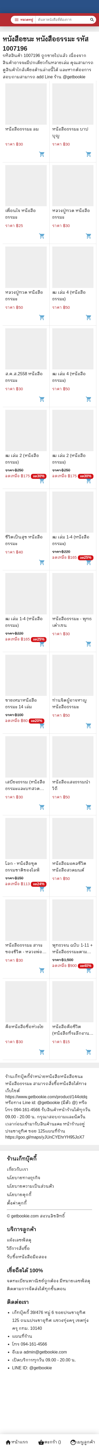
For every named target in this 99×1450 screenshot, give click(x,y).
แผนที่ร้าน (22, 1336)
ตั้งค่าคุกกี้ (17, 1203)
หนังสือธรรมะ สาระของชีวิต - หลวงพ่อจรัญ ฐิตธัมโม (24, 952)
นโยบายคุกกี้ (19, 1194)
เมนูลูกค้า (82, 1442)
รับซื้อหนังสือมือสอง (27, 1257)
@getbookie (40, 1368)
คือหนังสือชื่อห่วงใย (24, 1026)
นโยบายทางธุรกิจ (23, 1178)
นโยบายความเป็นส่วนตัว (30, 1186)
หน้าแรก (16, 1442)
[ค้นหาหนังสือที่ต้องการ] (92, 20)
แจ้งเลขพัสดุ (19, 1240)
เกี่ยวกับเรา (17, 1169)
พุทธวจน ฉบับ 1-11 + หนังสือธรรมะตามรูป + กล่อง (72, 952)
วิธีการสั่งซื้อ (18, 1248)
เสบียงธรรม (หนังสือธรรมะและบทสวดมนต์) (25, 788)
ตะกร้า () (49, 1442)
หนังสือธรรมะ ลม (22, 129)
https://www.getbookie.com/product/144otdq (46, 1097)
